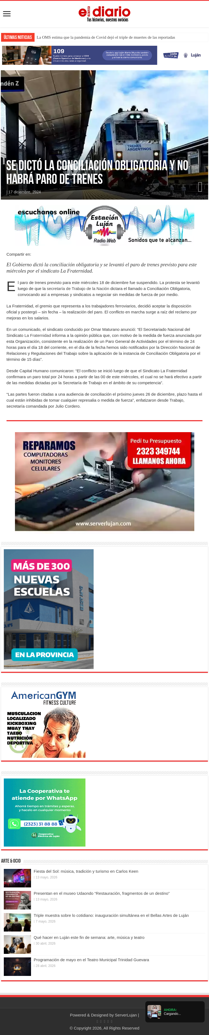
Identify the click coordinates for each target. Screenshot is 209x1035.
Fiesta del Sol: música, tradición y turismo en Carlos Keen (86, 871)
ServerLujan (126, 1015)
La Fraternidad (37, 335)
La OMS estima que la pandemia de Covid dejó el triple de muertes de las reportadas (106, 37)
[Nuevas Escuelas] (49, 608)
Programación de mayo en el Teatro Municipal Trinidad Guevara (91, 959)
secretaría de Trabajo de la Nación (77, 288)
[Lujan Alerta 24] (104, 55)
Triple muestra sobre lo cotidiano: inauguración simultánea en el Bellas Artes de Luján (111, 915)
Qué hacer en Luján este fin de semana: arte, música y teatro (89, 937)
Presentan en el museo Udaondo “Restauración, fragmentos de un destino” (102, 893)
